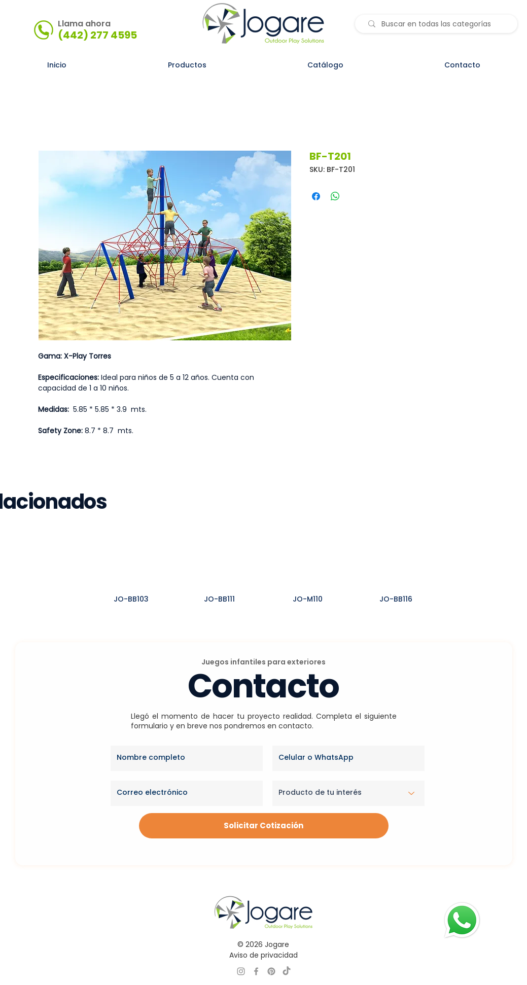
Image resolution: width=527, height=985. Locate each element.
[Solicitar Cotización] (264, 825)
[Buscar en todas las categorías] (438, 24)
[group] (263, 573)
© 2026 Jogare (263, 944)
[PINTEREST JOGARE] (271, 971)
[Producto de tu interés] (348, 793)
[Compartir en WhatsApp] (335, 196)
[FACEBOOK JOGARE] (256, 971)
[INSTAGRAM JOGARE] (241, 971)
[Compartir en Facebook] (316, 196)
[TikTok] (287, 971)
